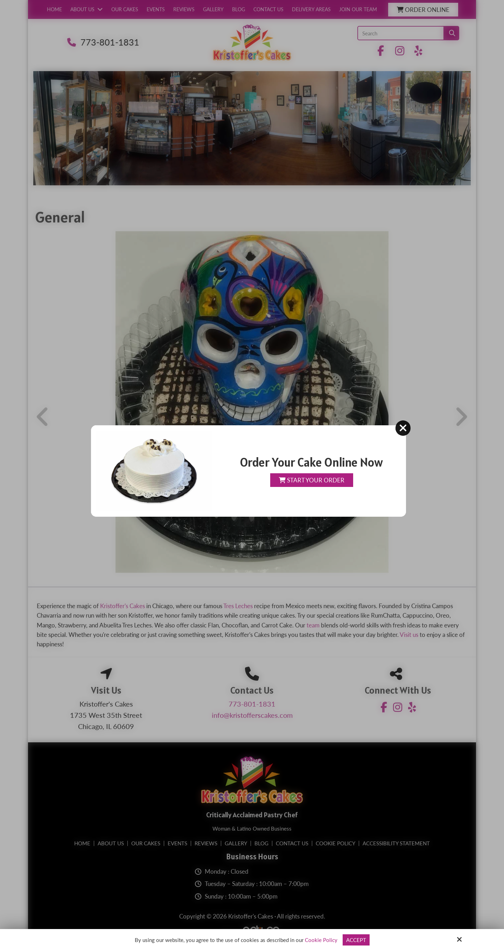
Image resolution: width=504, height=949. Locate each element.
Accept (356, 940)
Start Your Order (311, 480)
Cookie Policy (321, 940)
